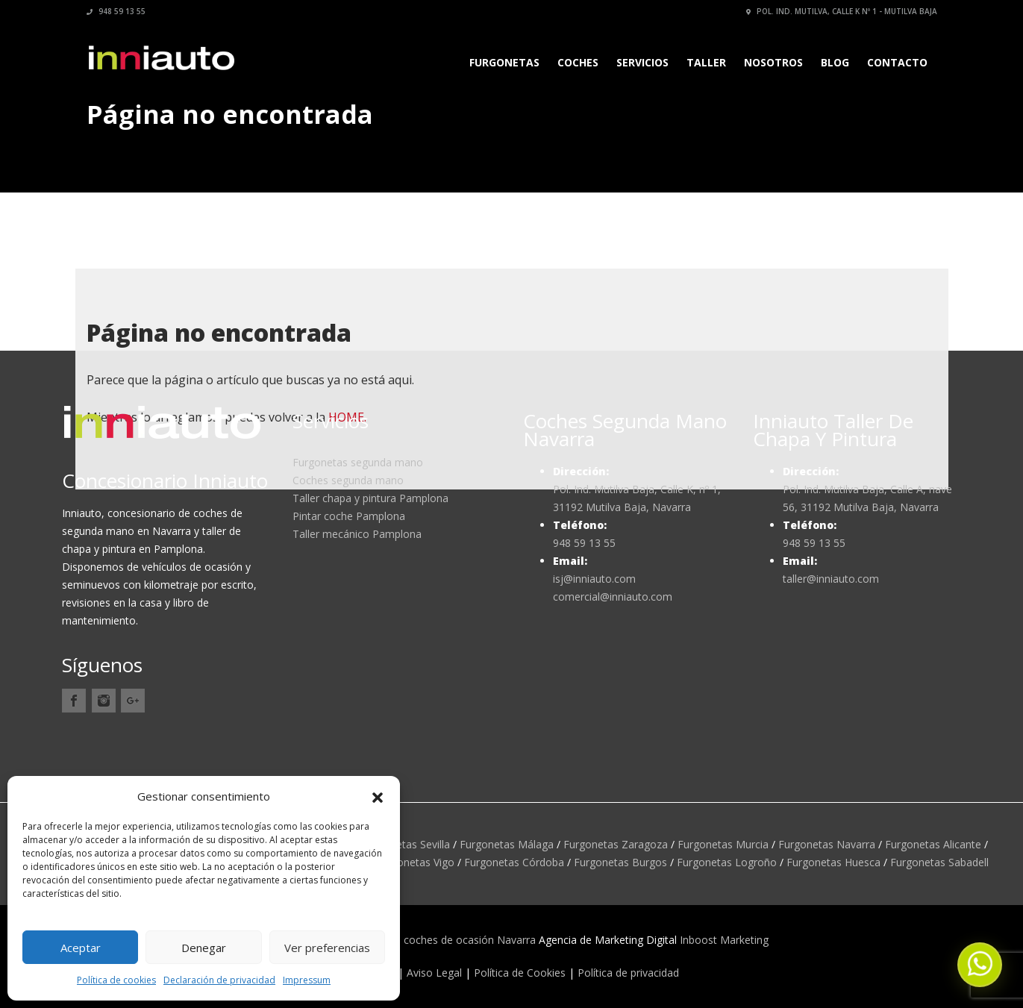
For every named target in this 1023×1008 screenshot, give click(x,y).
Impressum (307, 980)
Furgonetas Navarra (826, 844)
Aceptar (80, 947)
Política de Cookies (520, 972)
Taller (706, 62)
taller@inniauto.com (831, 579)
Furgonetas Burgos (620, 862)
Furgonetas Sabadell (939, 862)
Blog (835, 62)
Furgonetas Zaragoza (615, 844)
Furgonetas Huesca (833, 862)
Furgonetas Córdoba (514, 862)
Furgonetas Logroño (727, 862)
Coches (577, 62)
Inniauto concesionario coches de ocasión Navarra (413, 940)
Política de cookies (116, 980)
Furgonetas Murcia (723, 844)
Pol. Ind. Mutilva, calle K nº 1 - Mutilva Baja (841, 11)
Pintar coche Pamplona (348, 516)
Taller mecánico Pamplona (357, 534)
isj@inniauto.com (594, 579)
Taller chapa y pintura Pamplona (370, 498)
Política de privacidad (628, 972)
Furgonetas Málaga (507, 844)
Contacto (897, 62)
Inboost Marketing (724, 940)
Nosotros (773, 62)
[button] (377, 796)
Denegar (203, 947)
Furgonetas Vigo (414, 862)
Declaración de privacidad (219, 980)
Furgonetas (504, 62)
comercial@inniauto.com (612, 596)
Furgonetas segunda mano (357, 462)
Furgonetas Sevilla (406, 844)
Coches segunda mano (348, 480)
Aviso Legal (434, 972)
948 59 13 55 (116, 11)
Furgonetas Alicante (933, 844)
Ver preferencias (327, 947)
